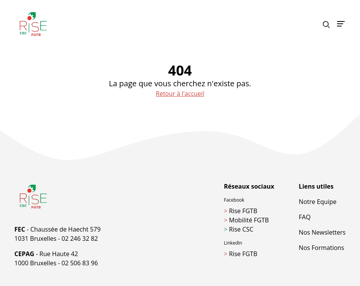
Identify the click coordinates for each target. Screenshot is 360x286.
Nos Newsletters (322, 232)
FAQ (305, 217)
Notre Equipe (317, 201)
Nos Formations (321, 247)
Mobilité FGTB (246, 220)
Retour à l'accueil (180, 93)
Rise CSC (238, 229)
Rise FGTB (240, 211)
